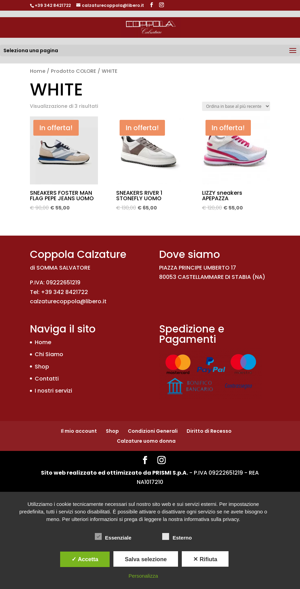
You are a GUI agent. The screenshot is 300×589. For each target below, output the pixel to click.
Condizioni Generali (153, 431)
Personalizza (143, 576)
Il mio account (79, 431)
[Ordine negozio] (236, 106)
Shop (42, 367)
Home (37, 71)
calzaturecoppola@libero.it (68, 301)
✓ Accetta (84, 559)
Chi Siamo (49, 354)
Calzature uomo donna (146, 441)
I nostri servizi (53, 391)
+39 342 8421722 (53, 5)
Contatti (47, 379)
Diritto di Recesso (209, 431)
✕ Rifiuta (205, 559)
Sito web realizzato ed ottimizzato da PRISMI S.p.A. (114, 473)
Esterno (177, 537)
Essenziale (113, 537)
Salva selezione (146, 559)
